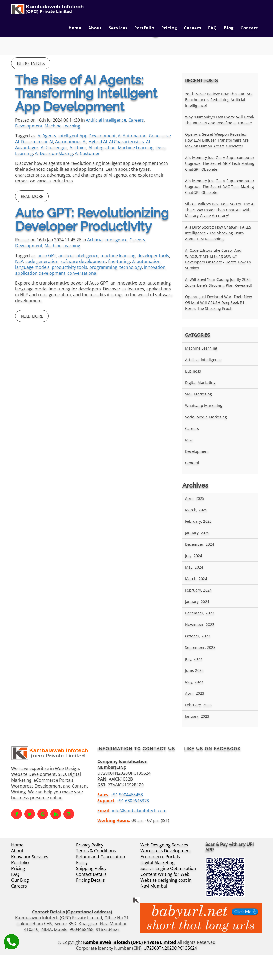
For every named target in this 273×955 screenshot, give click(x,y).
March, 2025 (196, 509)
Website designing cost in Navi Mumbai (166, 883)
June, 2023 (194, 670)
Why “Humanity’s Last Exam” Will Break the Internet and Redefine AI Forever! (219, 119)
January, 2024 (197, 601)
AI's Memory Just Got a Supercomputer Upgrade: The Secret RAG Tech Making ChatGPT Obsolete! (219, 186)
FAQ (212, 27)
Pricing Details (90, 880)
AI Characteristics (126, 142)
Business (193, 371)
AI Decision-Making (54, 153)
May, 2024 (194, 567)
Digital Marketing (200, 382)
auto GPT (47, 255)
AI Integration (102, 147)
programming (103, 267)
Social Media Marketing (206, 416)
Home (75, 27)
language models (32, 267)
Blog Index (31, 63)
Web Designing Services (164, 845)
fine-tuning (119, 261)
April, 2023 (194, 693)
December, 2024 (199, 544)
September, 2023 (200, 647)
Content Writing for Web (165, 874)
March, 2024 (196, 578)
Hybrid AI (98, 142)
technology (130, 267)
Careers (192, 27)
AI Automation (132, 136)
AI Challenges (54, 147)
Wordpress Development (165, 851)
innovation (155, 267)
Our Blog (20, 880)
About (95, 27)
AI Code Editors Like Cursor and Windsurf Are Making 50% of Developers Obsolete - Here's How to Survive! (218, 259)
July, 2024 (193, 555)
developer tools (153, 255)
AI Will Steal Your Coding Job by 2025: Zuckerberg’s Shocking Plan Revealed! (218, 282)
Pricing (169, 27)
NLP (19, 261)
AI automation (146, 261)
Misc (189, 439)
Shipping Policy (91, 868)
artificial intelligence (78, 255)
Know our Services (29, 857)
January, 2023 (197, 716)
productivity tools (69, 267)
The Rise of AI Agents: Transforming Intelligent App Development (86, 93)
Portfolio (144, 27)
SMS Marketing (198, 394)
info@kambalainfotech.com (139, 810)
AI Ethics (78, 147)
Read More (32, 196)
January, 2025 (197, 532)
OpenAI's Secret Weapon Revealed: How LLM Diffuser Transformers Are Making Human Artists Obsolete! (217, 140)
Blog (229, 27)
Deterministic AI (37, 142)
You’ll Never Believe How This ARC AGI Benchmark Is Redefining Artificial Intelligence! (219, 99)
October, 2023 (197, 635)
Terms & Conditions (96, 851)
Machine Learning (62, 126)
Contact (249, 27)
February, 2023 (198, 704)
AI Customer (87, 153)
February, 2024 (198, 590)
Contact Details (91, 874)
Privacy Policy (89, 845)
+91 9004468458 (127, 795)
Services (118, 27)
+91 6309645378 (133, 801)
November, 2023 (199, 624)
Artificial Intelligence (106, 120)
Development (28, 126)
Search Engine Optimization (168, 868)
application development (40, 273)
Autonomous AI (70, 142)
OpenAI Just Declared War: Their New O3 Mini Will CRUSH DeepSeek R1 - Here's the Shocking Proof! (218, 302)
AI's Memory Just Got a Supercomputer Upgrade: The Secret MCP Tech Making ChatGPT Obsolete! (219, 163)
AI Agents (47, 136)
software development (83, 261)
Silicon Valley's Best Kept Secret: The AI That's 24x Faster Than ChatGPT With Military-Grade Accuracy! (220, 209)
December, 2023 (199, 613)
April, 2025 (194, 498)
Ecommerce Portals (160, 857)
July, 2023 (193, 658)
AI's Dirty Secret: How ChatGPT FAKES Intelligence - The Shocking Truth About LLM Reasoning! (218, 233)
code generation (41, 261)
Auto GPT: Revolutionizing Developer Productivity (92, 219)
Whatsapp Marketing (203, 405)
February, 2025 (198, 521)
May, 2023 (194, 681)
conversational (82, 273)
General (192, 462)
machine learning (118, 255)
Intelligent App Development (87, 136)
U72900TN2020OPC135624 (170, 948)
